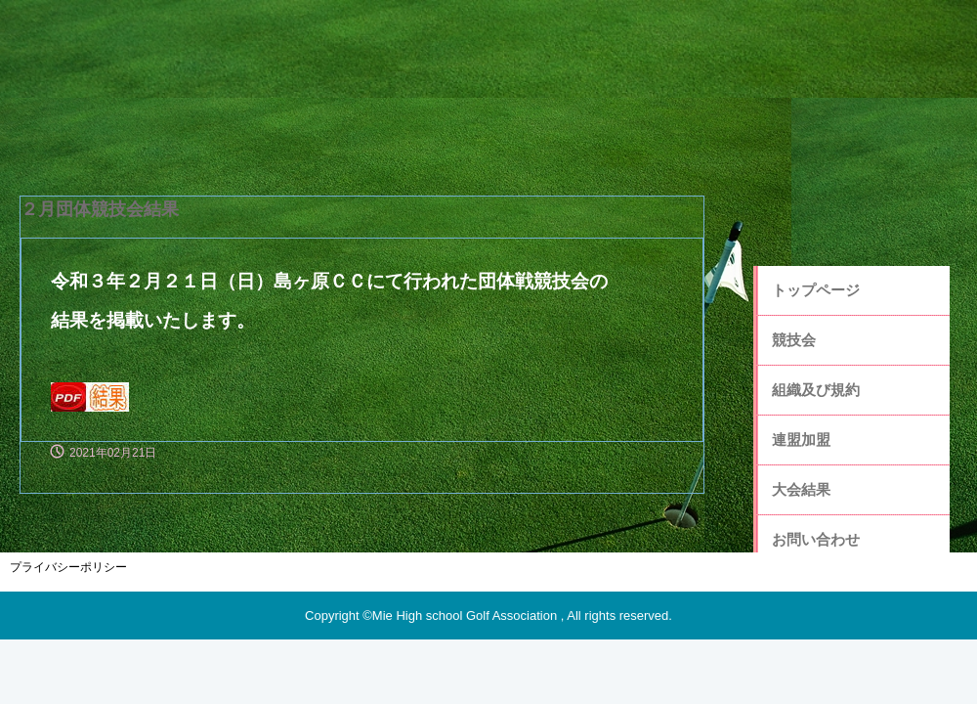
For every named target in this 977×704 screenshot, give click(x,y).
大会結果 (801, 489)
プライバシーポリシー (68, 567)
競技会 (794, 339)
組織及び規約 (816, 389)
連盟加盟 (801, 439)
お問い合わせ (816, 539)
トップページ (816, 290)
